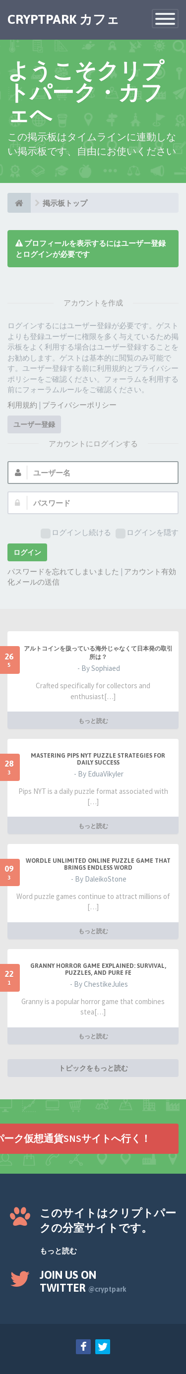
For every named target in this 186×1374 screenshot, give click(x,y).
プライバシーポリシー (79, 405)
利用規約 (22, 405)
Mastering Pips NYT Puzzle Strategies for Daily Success (98, 759)
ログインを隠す (147, 533)
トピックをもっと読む (93, 1068)
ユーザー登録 (34, 424)
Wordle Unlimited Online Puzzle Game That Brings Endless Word (98, 864)
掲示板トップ (65, 203)
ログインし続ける (76, 533)
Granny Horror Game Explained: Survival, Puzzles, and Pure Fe (98, 969)
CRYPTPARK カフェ (63, 19)
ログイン (27, 552)
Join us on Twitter (83, 1281)
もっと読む (93, 720)
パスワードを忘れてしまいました (63, 571)
